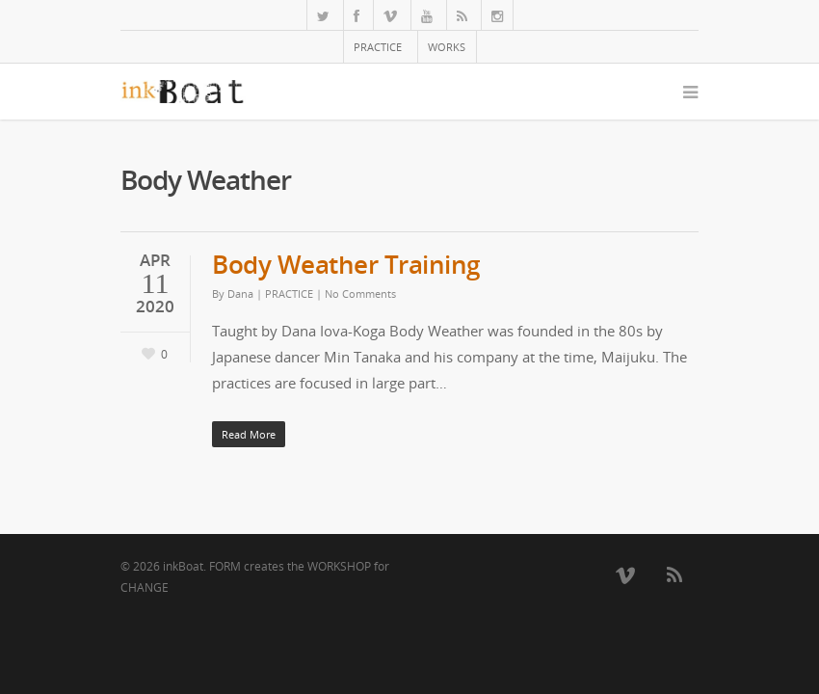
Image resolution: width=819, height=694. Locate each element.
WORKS (446, 47)
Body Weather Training (346, 264)
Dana (240, 293)
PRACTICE (378, 47)
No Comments (360, 293)
